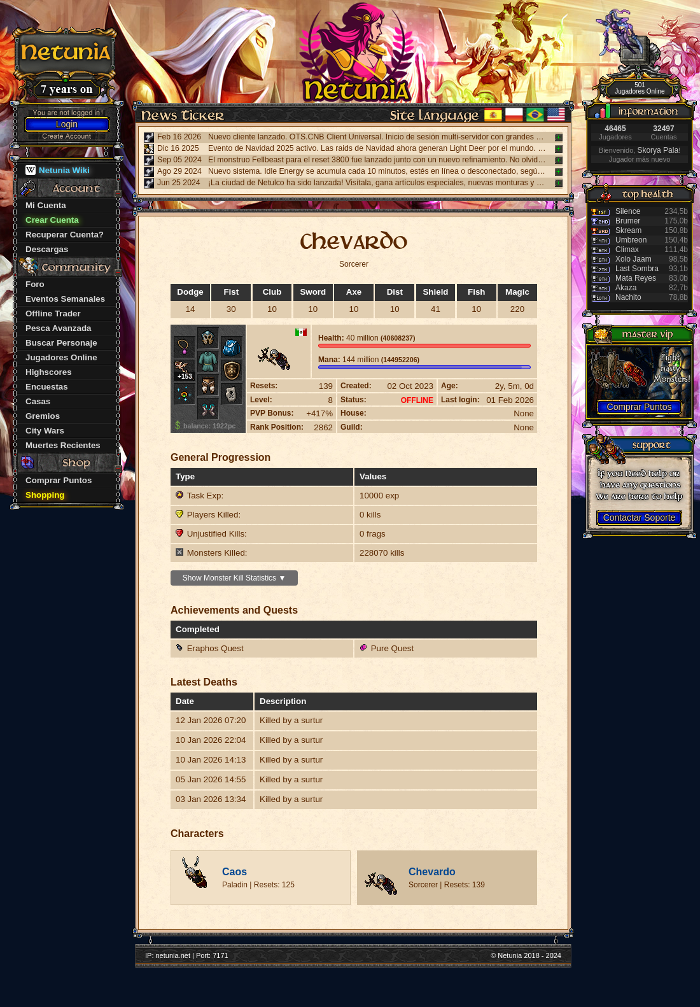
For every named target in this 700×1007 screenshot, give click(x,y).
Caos (234, 871)
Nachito (628, 297)
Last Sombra (637, 268)
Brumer (627, 220)
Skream (628, 230)
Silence (627, 211)
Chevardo (432, 871)
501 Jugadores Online (639, 88)
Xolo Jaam (633, 259)
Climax (627, 249)
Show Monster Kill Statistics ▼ (234, 578)
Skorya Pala (657, 150)
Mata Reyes (635, 278)
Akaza (625, 287)
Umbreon (631, 240)
